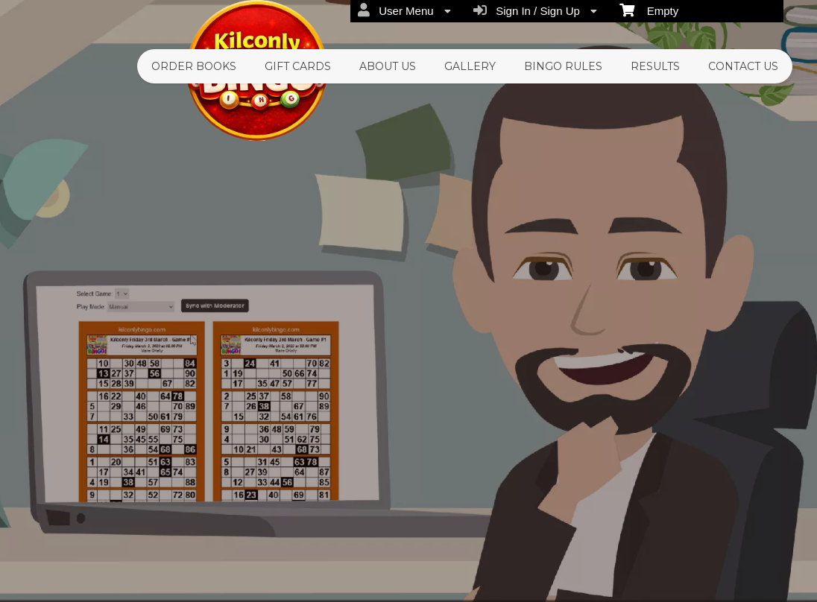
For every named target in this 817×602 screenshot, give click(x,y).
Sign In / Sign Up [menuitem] (535, 10)
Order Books (193, 66)
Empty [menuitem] (648, 9)
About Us (387, 66)
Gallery (470, 66)
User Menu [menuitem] (404, 10)
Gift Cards (298, 66)
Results (655, 66)
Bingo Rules (563, 66)
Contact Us (743, 66)
